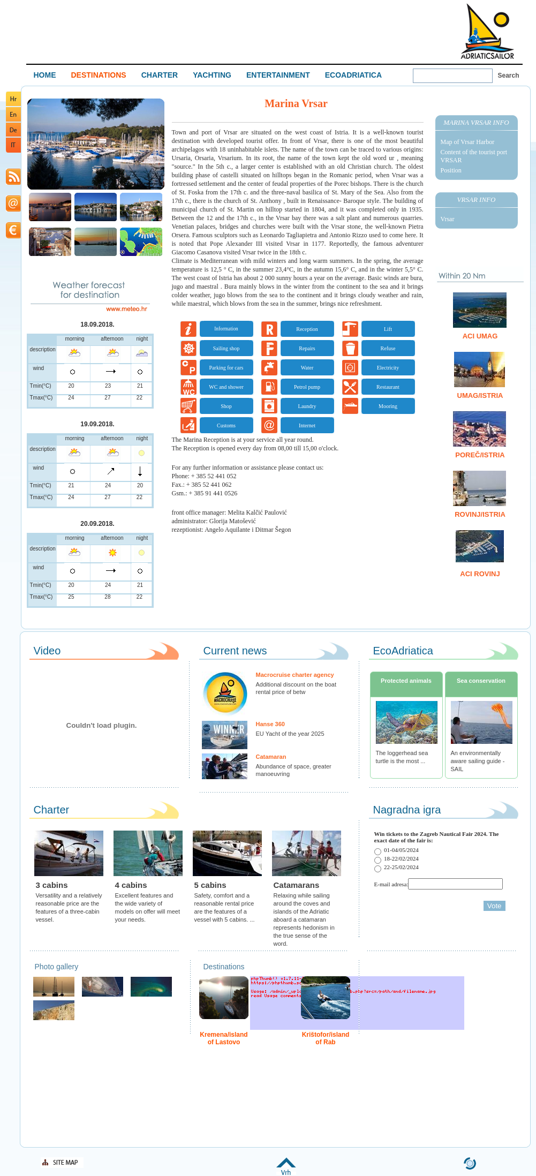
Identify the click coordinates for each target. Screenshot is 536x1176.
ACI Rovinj (480, 574)
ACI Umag (480, 336)
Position (451, 170)
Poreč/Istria (479, 455)
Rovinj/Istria (480, 514)
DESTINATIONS (98, 75)
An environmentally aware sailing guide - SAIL (478, 761)
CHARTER (159, 75)
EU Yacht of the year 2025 (290, 733)
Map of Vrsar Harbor (468, 142)
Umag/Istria (480, 395)
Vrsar (448, 219)
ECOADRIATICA (353, 75)
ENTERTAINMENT (278, 75)
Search (508, 75)
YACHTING (212, 75)
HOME (45, 75)
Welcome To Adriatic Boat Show (487, 31)
